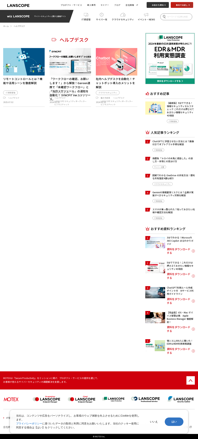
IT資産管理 (86, 20)
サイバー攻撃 (101, 20)
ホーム (6, 26)
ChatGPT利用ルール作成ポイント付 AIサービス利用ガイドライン (180, 290)
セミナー (105, 5)
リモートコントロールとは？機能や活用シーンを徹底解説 (22, 81)
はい (174, 421)
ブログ (117, 5)
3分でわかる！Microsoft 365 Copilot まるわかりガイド (180, 240)
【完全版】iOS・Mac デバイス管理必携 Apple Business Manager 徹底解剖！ (180, 317)
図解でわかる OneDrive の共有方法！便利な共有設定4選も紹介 (173, 177)
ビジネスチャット (61, 118)
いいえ (154, 421)
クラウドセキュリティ (123, 19)
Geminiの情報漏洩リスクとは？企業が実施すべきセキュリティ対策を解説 (173, 194)
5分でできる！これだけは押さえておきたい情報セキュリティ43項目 (180, 265)
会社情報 (130, 5)
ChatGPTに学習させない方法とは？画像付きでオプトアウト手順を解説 (173, 143)
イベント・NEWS (146, 19)
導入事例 (91, 5)
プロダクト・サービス (71, 5)
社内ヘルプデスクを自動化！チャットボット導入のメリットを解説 (115, 83)
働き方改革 (105, 111)
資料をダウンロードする (178, 251)
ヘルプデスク (13, 111)
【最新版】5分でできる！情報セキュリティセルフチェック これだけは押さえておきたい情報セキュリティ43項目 (180, 109)
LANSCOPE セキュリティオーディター (70, 115)
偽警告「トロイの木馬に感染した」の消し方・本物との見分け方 (172, 160)
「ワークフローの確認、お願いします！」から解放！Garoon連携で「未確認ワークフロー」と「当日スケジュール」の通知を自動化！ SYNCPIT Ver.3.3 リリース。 (70, 89)
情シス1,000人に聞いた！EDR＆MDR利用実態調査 (180, 342)
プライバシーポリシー (29, 423)
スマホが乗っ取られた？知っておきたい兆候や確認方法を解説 (173, 211)
